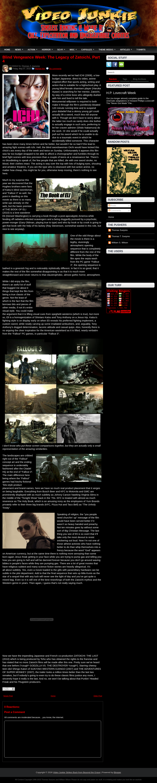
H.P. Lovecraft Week (121, 93)
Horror (48, 48)
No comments (55, 69)
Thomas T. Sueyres (30, 66)
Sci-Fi (62, 48)
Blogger (117, 772)
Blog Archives (139, 79)
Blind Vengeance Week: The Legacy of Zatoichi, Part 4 (51, 59)
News (20, 48)
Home (7, 50)
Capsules (88, 48)
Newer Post (8, 696)
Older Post (98, 696)
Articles (127, 48)
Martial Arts (40, 69)
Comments (114, 210)
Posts (112, 205)
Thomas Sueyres (120, 230)
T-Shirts (141, 50)
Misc (74, 48)
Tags (125, 79)
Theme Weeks (108, 48)
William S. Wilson (120, 242)
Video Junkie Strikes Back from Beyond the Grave (76, 772)
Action (33, 48)
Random (113, 79)
